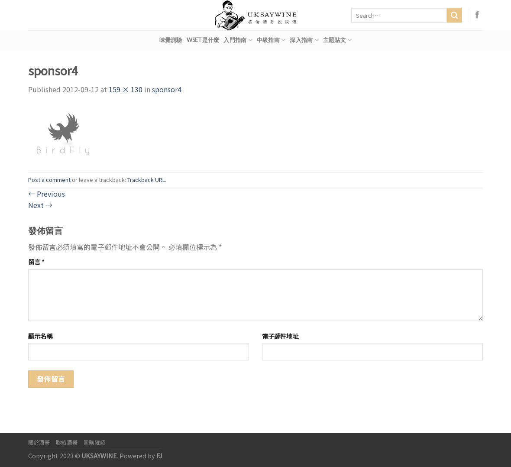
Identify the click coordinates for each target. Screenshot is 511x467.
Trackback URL (146, 179)
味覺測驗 (170, 39)
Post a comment (49, 179)
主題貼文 (337, 40)
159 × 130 (125, 89)
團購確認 (94, 442)
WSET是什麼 (203, 39)
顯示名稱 (40, 336)
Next (40, 205)
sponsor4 (166, 89)
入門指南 (237, 40)
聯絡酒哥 (67, 442)
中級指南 (271, 40)
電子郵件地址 (280, 336)
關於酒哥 (39, 442)
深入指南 (304, 40)
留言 (36, 261)
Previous (46, 193)
